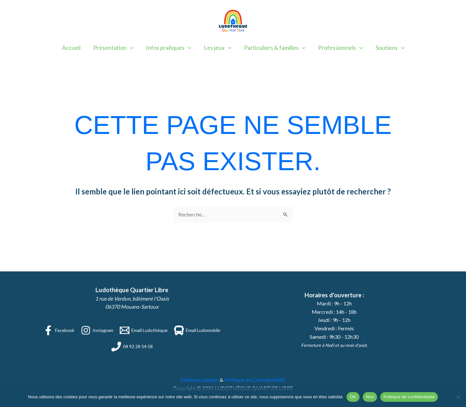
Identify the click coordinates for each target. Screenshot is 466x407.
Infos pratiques (169, 47)
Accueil (74, 47)
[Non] (458, 397)
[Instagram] (97, 330)
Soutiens (386, 47)
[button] (132, 47)
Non (370, 396)
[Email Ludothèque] (143, 330)
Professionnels (338, 47)
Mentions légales (200, 380)
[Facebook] (59, 330)
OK (353, 396)
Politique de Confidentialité (254, 380)
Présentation (115, 47)
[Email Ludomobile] (197, 330)
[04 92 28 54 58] (132, 346)
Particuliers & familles (274, 47)
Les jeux (217, 47)
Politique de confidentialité (409, 396)
